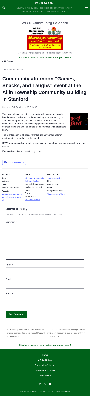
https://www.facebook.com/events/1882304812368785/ (12, 197)
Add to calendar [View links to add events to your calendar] (14, 163)
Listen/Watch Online (45, 370)
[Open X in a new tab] (44, 384)
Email (9, 279)
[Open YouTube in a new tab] (50, 384)
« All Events (7, 61)
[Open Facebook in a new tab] (40, 384)
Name (9, 264)
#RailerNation (45, 360)
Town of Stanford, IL (54, 178)
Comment (11, 222)
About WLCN (45, 375)
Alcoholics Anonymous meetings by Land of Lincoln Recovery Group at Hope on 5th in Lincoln (69, 333)
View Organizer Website (56, 194)
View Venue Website (32, 200)
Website (9, 293)
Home (45, 355)
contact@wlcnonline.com (60, 391)
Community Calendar (45, 365)
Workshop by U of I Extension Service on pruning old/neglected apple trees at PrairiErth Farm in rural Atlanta (28, 333)
